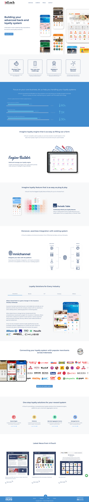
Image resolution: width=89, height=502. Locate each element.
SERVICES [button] (30, 2)
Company (41, 498)
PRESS (44, 2)
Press (48, 498)
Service (34, 498)
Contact (54, 498)
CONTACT (50, 2)
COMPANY (37, 2)
